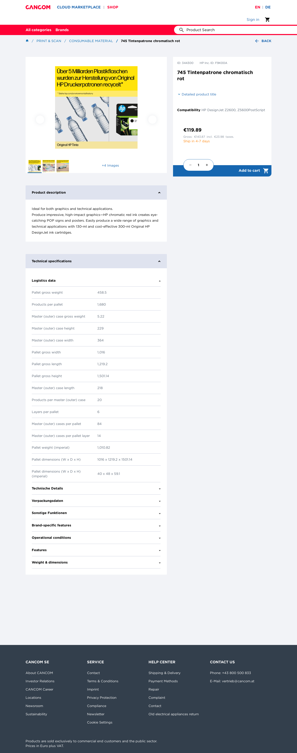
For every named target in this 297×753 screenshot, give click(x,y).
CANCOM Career (39, 689)
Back (262, 41)
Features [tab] (96, 550)
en (257, 7)
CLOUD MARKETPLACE (79, 7)
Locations (33, 697)
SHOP (112, 7)
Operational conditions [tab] (96, 537)
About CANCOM (39, 673)
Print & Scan (49, 41)
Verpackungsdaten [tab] (96, 501)
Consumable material (91, 41)
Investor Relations (40, 681)
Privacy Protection (102, 697)
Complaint (156, 697)
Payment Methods (163, 681)
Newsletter (95, 714)
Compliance (96, 706)
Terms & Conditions (102, 681)
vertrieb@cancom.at (238, 681)
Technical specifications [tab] (96, 261)
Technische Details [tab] (96, 488)
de (268, 7)
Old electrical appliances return (173, 714)
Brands (62, 29)
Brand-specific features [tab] (96, 525)
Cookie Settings (99, 722)
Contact (93, 673)
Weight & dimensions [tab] (96, 562)
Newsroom (34, 706)
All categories (38, 29)
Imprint (93, 689)
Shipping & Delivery (164, 673)
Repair (153, 689)
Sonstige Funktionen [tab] (96, 513)
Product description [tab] (96, 192)
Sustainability (36, 714)
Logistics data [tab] (96, 280)
